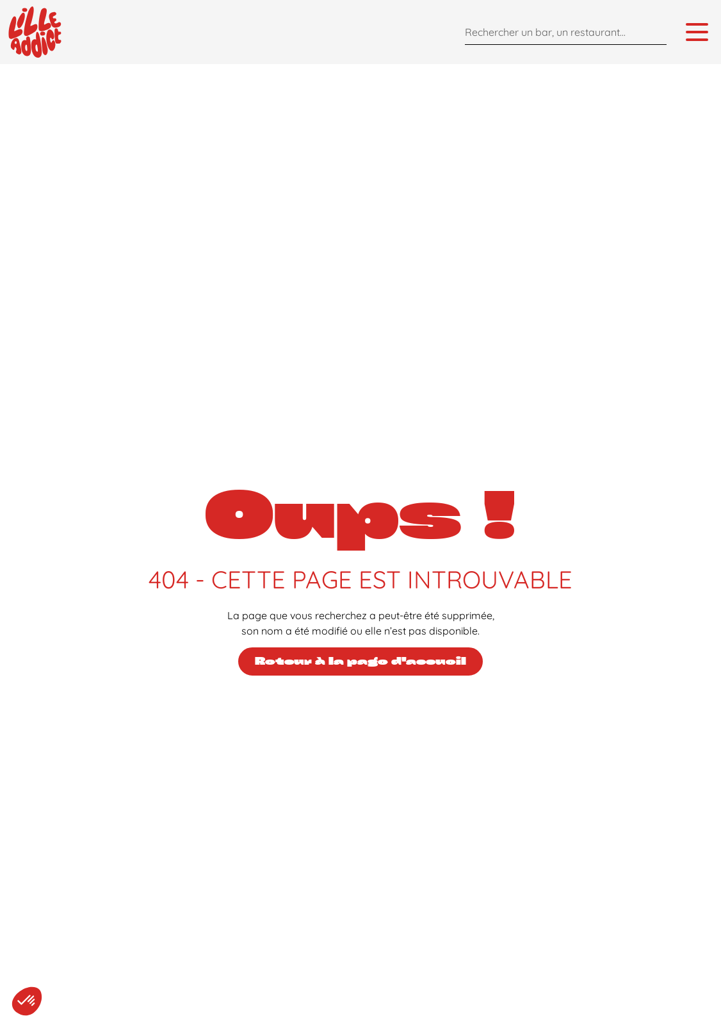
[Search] (654, 31)
